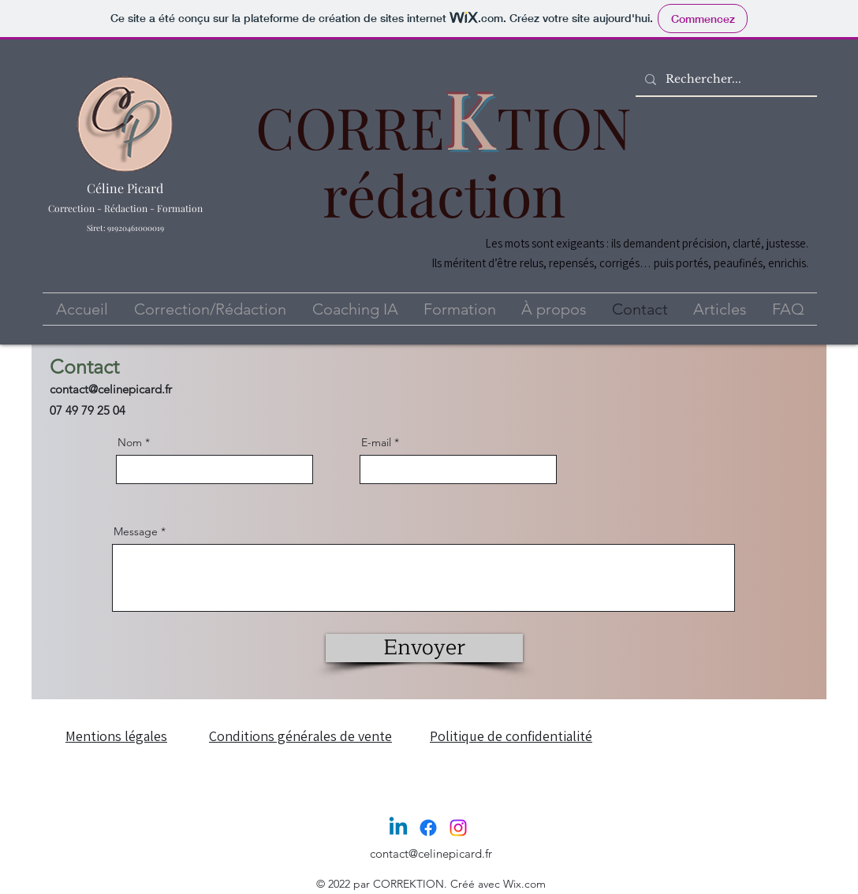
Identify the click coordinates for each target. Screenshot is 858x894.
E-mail (376, 442)
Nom (130, 442)
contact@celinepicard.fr (111, 389)
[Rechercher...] (725, 79)
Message (136, 531)
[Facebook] (428, 828)
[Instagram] (458, 828)
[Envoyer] (424, 648)
